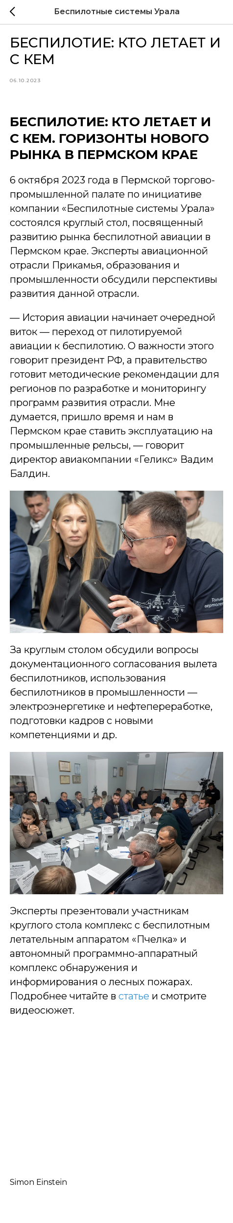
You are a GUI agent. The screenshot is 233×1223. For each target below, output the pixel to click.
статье (133, 996)
